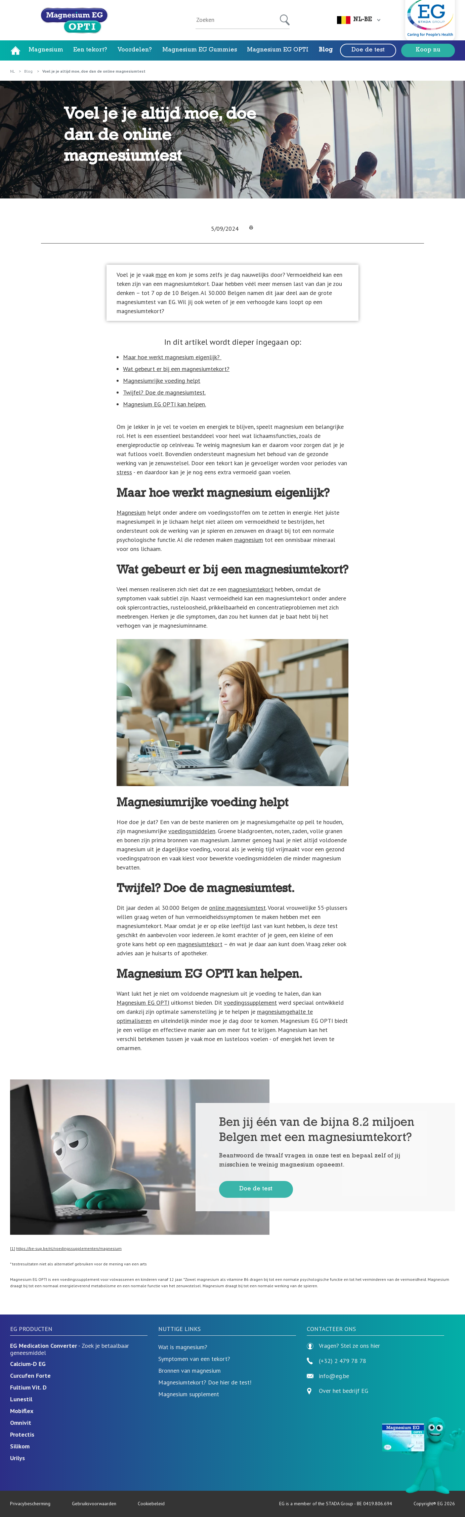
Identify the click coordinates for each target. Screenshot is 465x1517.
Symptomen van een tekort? (194, 1359)
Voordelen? (135, 50)
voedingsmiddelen (191, 831)
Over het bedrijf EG (343, 1391)
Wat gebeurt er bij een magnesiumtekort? (176, 369)
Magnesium (46, 50)
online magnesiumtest (237, 908)
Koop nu (428, 50)
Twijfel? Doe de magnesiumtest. (164, 392)
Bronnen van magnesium (189, 1370)
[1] (12, 1248)
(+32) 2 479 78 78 (336, 1361)
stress (124, 472)
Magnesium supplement (188, 1394)
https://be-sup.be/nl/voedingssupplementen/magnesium (69, 1248)
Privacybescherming (30, 1504)
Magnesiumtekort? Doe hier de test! (204, 1382)
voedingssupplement (250, 1002)
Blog (326, 50)
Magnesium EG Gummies (199, 50)
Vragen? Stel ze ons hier (343, 1345)
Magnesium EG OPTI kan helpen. (164, 404)
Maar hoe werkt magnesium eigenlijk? (172, 357)
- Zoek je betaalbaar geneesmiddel (69, 1349)
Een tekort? (90, 50)
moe (161, 275)
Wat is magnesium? (182, 1347)
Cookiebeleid (151, 1504)
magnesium (248, 540)
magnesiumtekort (250, 589)
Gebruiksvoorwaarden (94, 1504)
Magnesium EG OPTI (277, 50)
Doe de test (368, 50)
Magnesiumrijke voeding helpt (161, 380)
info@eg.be (328, 1376)
